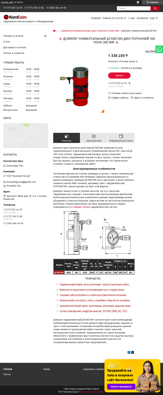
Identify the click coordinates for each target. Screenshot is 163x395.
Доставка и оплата (14, 47)
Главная (96, 18)
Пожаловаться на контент (92, 392)
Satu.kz (96, 389)
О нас (132, 18)
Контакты (142, 18)
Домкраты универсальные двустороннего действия (90, 31)
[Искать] (155, 8)
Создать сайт (7, 2)
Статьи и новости (13, 53)
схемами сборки (81, 207)
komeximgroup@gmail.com (21, 182)
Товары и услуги (112, 18)
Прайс (46, 369)
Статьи (6, 374)
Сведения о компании (95, 369)
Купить (119, 75)
